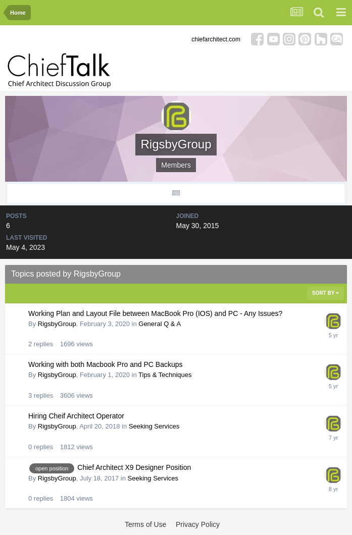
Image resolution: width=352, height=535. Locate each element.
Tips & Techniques (165, 375)
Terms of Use (145, 524)
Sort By (325, 293)
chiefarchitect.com (215, 39)
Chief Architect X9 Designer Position (134, 467)
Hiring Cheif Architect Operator (76, 416)
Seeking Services (154, 426)
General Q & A (159, 324)
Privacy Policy (198, 524)
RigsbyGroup (57, 324)
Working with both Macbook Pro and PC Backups (105, 364)
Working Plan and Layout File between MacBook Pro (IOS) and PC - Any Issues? (155, 313)
